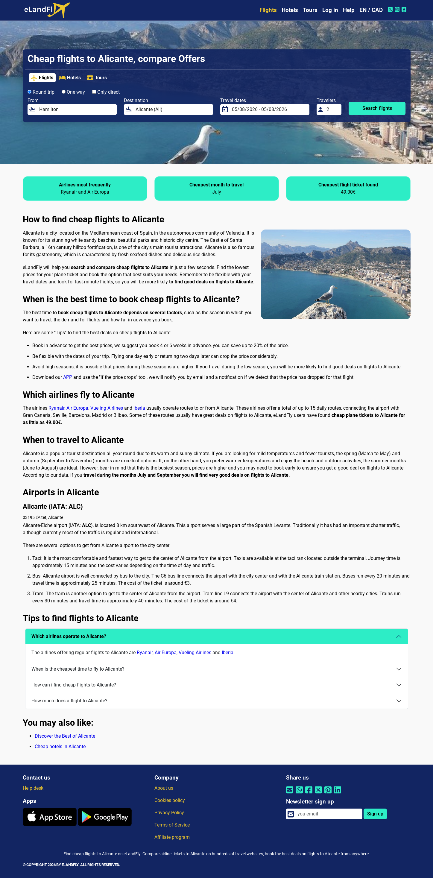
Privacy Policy (169, 812)
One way (73, 92)
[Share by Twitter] (318, 794)
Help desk (33, 788)
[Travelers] (332, 109)
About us (163, 788)
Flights (268, 10)
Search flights (377, 108)
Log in (330, 10)
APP (67, 377)
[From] (76, 109)
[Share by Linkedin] (337, 794)
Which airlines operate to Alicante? (68, 636)
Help (349, 10)
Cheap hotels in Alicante (60, 746)
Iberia (139, 408)
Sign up (375, 814)
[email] (328, 814)
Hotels (290, 10)
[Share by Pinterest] (328, 794)
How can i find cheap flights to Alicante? (73, 685)
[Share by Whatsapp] (299, 794)
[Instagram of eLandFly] (397, 9)
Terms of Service (172, 825)
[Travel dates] (268, 109)
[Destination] (172, 109)
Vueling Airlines (106, 408)
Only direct (106, 92)
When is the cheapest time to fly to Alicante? (77, 669)
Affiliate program (172, 837)
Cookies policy (169, 800)
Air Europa (77, 408)
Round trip (41, 92)
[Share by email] (289, 794)
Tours (310, 10)
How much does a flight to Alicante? (69, 701)
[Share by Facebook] (308, 794)
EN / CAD (371, 10)
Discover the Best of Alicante (65, 736)
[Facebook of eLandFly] (404, 9)
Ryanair (56, 408)
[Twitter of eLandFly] (391, 9)
